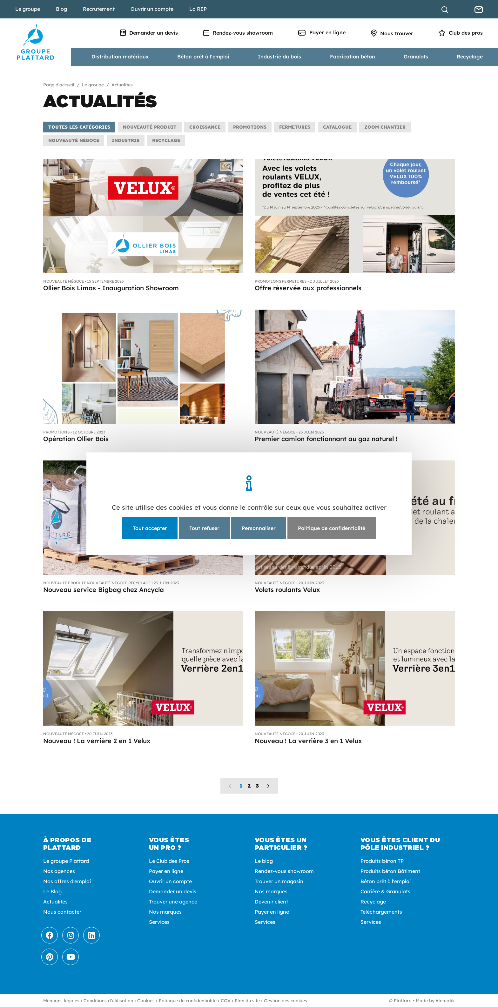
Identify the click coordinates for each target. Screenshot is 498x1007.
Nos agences (59, 871)
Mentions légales (61, 1001)
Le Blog (52, 891)
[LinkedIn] (91, 935)
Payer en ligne (322, 32)
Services (159, 922)
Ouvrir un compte (152, 9)
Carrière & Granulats (385, 891)
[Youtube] (70, 957)
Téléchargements (381, 912)
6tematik (445, 1001)
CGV (226, 1001)
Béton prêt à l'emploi (203, 56)
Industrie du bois (279, 56)
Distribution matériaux (120, 56)
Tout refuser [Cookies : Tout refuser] (204, 528)
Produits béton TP (382, 861)
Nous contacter (62, 912)
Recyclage (470, 56)
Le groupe (27, 9)
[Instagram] (70, 935)
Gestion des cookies (285, 1001)
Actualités (55, 901)
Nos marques (165, 912)
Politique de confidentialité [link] (331, 528)
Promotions (249, 127)
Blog (61, 9)
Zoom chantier (385, 127)
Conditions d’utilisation (108, 1001)
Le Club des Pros (169, 861)
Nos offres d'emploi (67, 881)
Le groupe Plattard (66, 861)
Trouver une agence (173, 901)
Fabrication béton (352, 56)
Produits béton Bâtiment (390, 871)
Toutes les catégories (79, 127)
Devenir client (271, 901)
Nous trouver (392, 33)
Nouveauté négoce (73, 140)
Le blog (264, 861)
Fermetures (294, 127)
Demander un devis (149, 33)
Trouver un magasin (279, 881)
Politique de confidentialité (188, 1001)
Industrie (125, 140)
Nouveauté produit (150, 127)
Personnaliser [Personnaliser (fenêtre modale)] (259, 528)
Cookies (146, 1001)
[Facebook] (49, 935)
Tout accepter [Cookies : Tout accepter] (150, 528)
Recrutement (99, 9)
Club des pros (461, 33)
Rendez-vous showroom (238, 33)
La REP (198, 9)
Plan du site (247, 1001)
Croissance (204, 127)
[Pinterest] (49, 957)
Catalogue (337, 127)
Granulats (416, 56)
